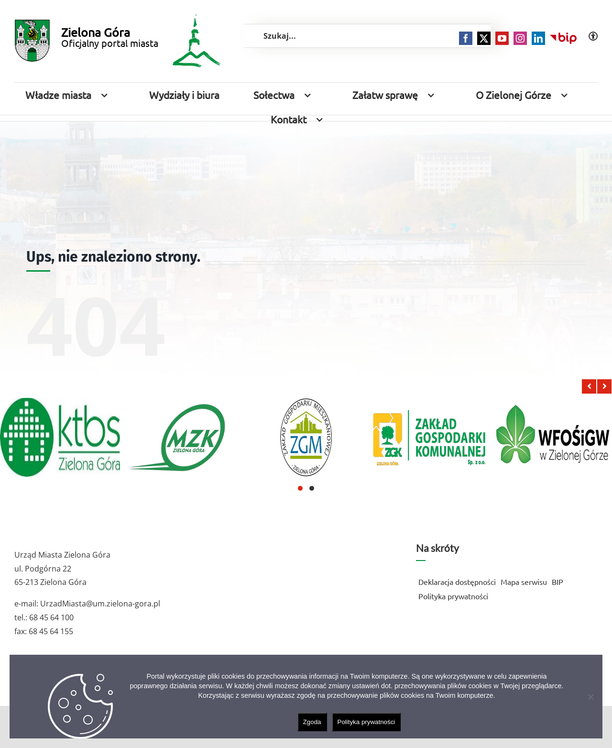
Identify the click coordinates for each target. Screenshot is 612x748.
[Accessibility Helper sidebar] (593, 36)
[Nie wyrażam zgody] (590, 697)
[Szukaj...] (367, 36)
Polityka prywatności (366, 722)
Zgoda (312, 722)
